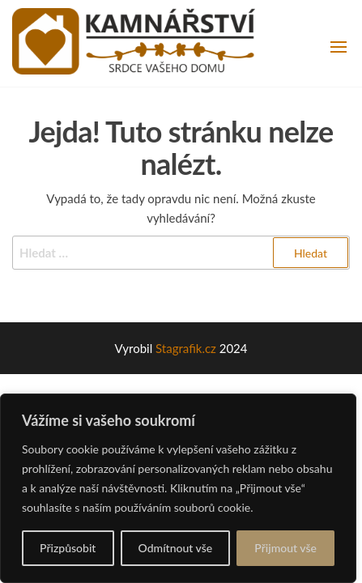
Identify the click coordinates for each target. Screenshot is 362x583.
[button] (338, 47)
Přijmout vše (285, 548)
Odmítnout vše (175, 548)
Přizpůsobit (68, 548)
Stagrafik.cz (185, 348)
